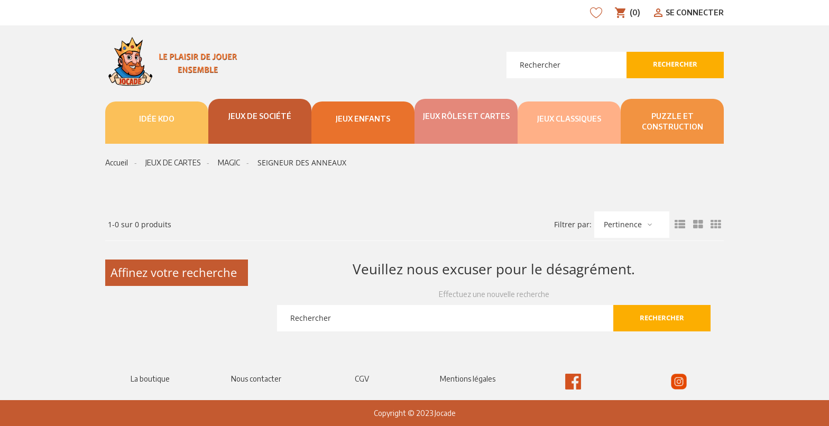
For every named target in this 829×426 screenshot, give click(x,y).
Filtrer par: (573, 224)
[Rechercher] (566, 65)
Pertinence (623, 224)
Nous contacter (256, 378)
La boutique (150, 378)
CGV (362, 378)
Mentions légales (467, 378)
